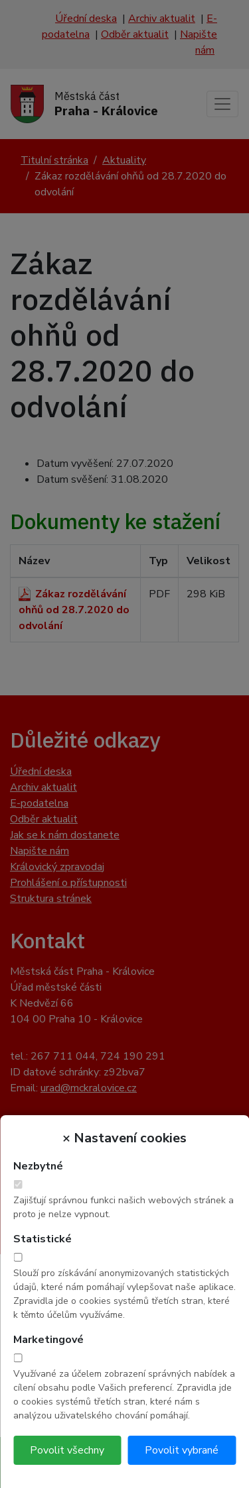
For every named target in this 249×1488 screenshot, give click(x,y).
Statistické (42, 1239)
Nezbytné (38, 1166)
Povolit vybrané (181, 1450)
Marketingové (48, 1339)
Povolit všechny (67, 1450)
